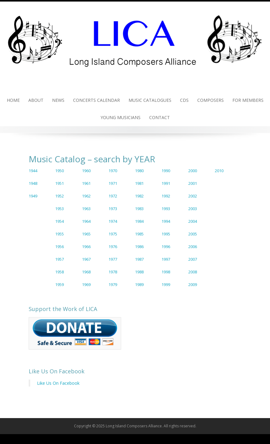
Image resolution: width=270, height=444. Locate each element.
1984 (139, 221)
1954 (59, 221)
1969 (86, 284)
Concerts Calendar (96, 100)
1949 (33, 196)
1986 (139, 246)
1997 (166, 259)
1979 (112, 284)
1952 (59, 196)
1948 (33, 183)
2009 (192, 284)
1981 (139, 183)
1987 (139, 259)
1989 (139, 284)
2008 (192, 272)
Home (13, 100)
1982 (139, 196)
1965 (86, 234)
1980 (139, 170)
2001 (192, 183)
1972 (112, 196)
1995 (166, 234)
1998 (166, 272)
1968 (86, 272)
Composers (210, 100)
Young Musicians (120, 117)
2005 (192, 234)
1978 (112, 272)
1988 (139, 272)
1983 (139, 208)
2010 (219, 170)
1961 (86, 183)
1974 (112, 221)
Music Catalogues (150, 100)
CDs (184, 100)
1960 (86, 170)
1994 (166, 221)
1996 (166, 246)
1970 (112, 170)
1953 (59, 208)
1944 (33, 170)
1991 (166, 183)
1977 (112, 259)
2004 (192, 221)
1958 (59, 272)
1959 (59, 284)
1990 (166, 170)
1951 (59, 183)
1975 (112, 234)
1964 (86, 221)
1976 (112, 246)
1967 (86, 259)
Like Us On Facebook (56, 371)
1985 (139, 234)
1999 (166, 284)
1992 (166, 196)
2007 (192, 259)
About (35, 100)
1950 (59, 170)
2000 (192, 170)
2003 (192, 208)
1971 (112, 183)
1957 (59, 259)
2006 (192, 246)
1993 (166, 208)
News (58, 100)
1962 (86, 196)
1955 (59, 234)
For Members (248, 100)
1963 (86, 208)
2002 (192, 196)
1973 (112, 208)
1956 (59, 246)
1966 (86, 246)
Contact (159, 117)
